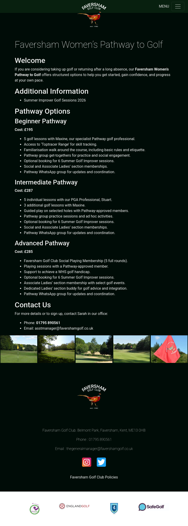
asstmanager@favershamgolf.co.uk (64, 328)
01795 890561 (100, 439)
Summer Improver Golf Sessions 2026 (55, 100)
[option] (34, 509)
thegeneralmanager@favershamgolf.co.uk (99, 449)
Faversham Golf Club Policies (94, 477)
